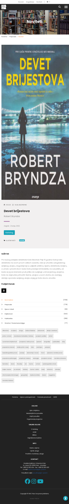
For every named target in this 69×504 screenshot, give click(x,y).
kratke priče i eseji (22, 347)
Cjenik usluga (34, 451)
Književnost (36, 314)
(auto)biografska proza (9, 353)
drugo (21, 330)
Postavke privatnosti (44, 397)
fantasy (25, 369)
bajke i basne (6, 369)
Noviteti (39, 2)
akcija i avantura (52, 330)
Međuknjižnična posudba (34, 413)
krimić (50, 336)
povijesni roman (46, 358)
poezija (22, 353)
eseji (43, 369)
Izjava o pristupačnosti (27, 397)
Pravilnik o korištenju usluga (34, 454)
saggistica (52, 375)
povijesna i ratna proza (26, 342)
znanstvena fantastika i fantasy (23, 336)
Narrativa (5, 364)
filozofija (19, 364)
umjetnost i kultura (24, 358)
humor (31, 364)
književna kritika (35, 375)
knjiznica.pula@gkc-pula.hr (37, 469)
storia (12, 364)
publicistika (56, 342)
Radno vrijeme (34, 448)
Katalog (9, 232)
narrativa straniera (60, 358)
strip (63, 342)
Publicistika (36, 318)
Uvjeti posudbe (34, 416)
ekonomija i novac (33, 353)
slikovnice (5, 330)
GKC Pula (32, 494)
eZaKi (34, 432)
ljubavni (39, 342)
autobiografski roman (49, 364)
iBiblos (34, 435)
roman (38, 364)
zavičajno (39, 347)
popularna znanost (8, 347)
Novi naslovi (36, 300)
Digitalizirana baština (34, 438)
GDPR (55, 397)
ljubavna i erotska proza (54, 353)
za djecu (14, 330)
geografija (24, 375)
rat (25, 364)
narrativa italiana (7, 380)
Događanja (30, 2)
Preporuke (12, 37)
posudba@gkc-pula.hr (40, 473)
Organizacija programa (34, 419)
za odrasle (17, 369)
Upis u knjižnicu (34, 410)
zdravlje (57, 369)
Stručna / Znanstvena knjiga (36, 323)
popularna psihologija (9, 358)
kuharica (49, 369)
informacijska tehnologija (10, 375)
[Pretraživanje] (61, 7)
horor (43, 353)
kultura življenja (30, 330)
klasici (44, 375)
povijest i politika (41, 336)
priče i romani (6, 336)
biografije (47, 342)
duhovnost (41, 330)
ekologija (36, 358)
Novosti (21, 2)
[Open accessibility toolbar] (65, 498)
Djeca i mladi (36, 309)
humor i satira (34, 369)
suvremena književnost (9, 342)
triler (32, 347)
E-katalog (34, 429)
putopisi (47, 347)
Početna (4, 37)
